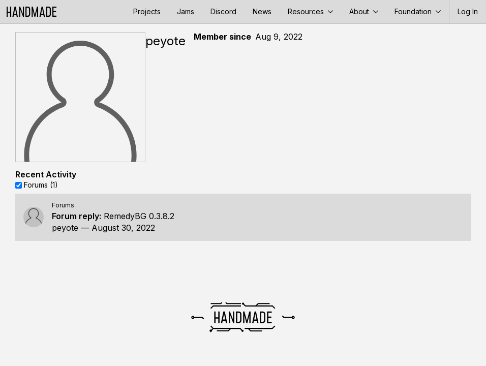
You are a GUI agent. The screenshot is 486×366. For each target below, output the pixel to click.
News (262, 11)
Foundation (417, 11)
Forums (63, 205)
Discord (223, 11)
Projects (147, 11)
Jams (185, 11)
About (363, 11)
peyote (65, 228)
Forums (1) (41, 184)
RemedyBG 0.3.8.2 (139, 216)
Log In (468, 11)
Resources (310, 11)
